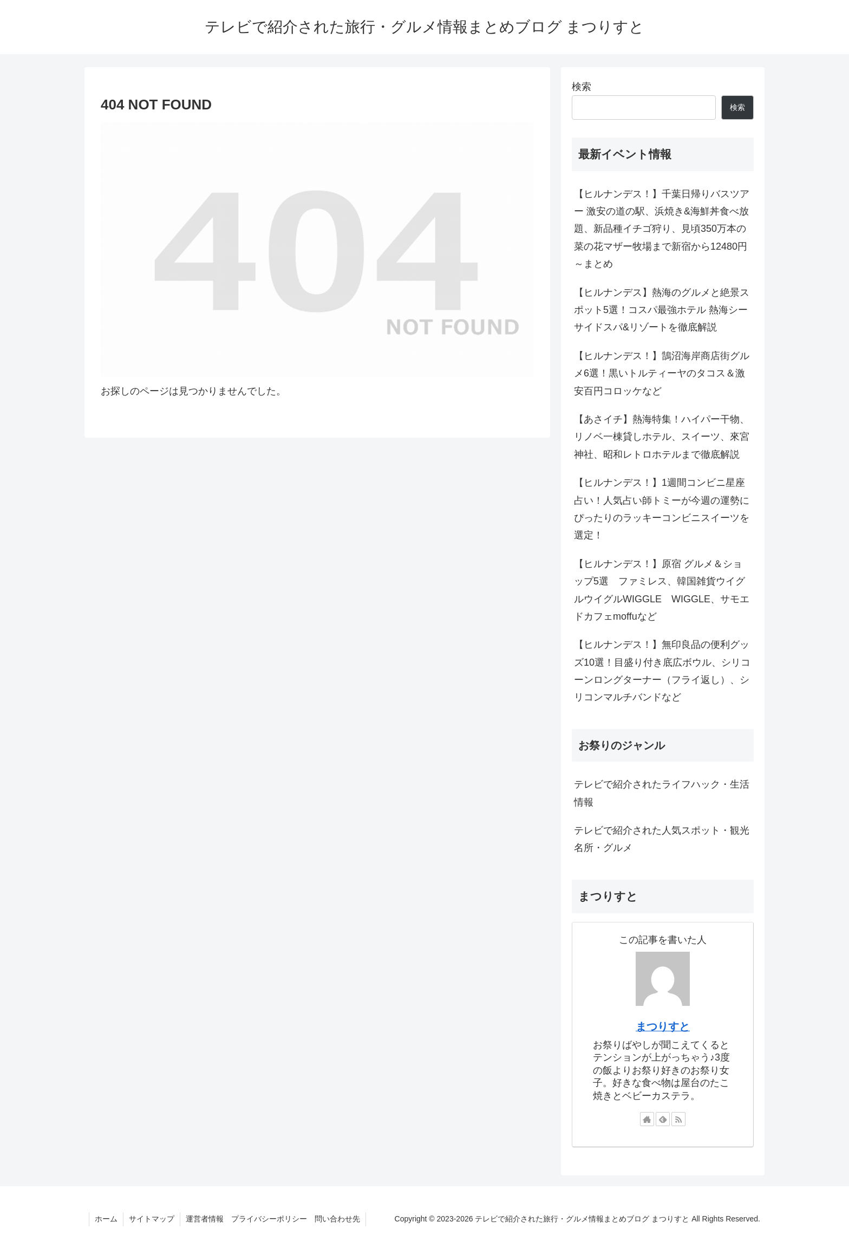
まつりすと (663, 1026)
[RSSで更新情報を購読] (678, 1119)
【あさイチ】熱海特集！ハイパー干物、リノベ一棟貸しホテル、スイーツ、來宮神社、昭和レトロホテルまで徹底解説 (661, 437)
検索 (581, 86)
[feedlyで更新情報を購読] (663, 1119)
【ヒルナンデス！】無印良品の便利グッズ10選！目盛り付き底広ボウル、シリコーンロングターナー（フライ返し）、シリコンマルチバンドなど (662, 671)
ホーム (106, 1218)
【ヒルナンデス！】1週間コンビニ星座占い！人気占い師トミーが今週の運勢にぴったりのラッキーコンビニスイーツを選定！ (661, 509)
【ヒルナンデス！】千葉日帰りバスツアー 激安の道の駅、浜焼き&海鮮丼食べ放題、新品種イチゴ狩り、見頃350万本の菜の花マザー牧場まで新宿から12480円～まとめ (661, 229)
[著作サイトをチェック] (647, 1119)
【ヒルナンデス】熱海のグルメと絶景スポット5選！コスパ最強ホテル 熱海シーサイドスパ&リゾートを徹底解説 (661, 310)
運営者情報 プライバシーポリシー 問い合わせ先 (273, 1218)
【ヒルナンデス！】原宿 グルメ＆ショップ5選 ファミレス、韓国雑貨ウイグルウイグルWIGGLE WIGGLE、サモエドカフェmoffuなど (661, 590)
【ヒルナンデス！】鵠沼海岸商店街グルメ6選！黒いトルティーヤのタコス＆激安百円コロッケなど (661, 373)
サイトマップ (151, 1218)
